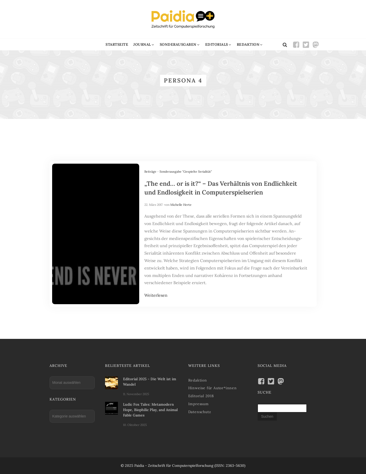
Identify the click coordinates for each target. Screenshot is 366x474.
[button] (144, 44)
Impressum (198, 404)
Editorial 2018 (201, 396)
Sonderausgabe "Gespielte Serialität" (185, 171)
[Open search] (285, 44)
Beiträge (150, 171)
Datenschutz (199, 412)
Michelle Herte (181, 205)
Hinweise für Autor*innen (212, 388)
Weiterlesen (155, 295)
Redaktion (197, 380)
